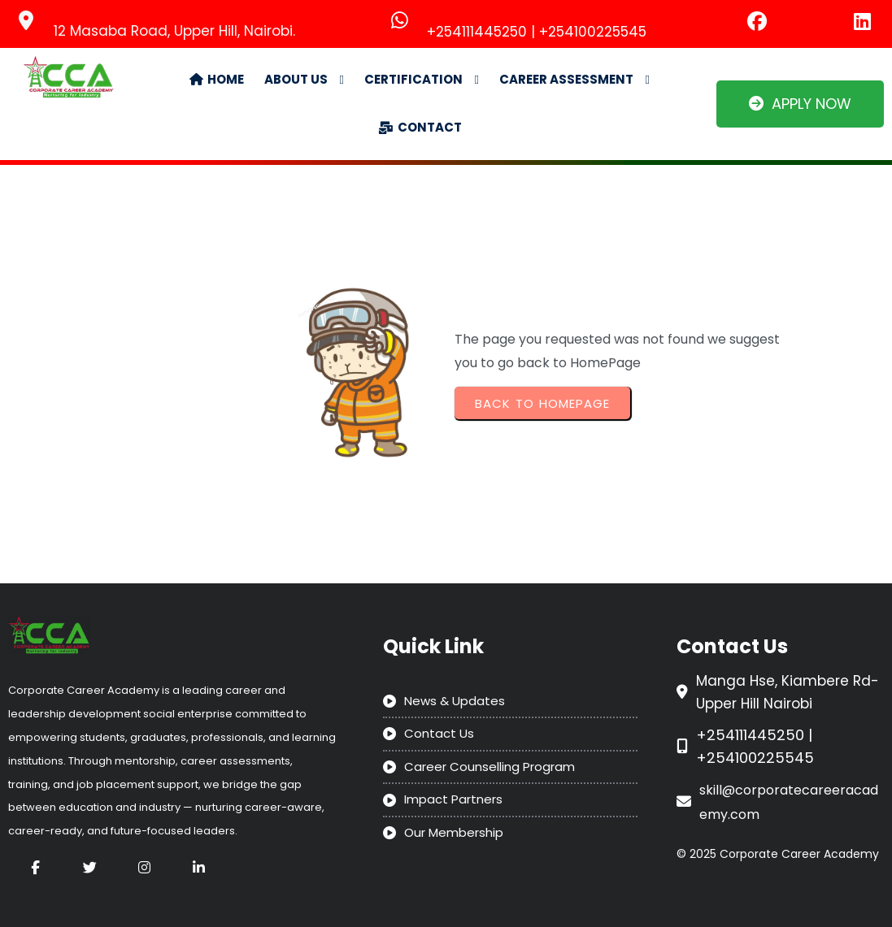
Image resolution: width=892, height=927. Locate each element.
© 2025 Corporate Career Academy (778, 854)
